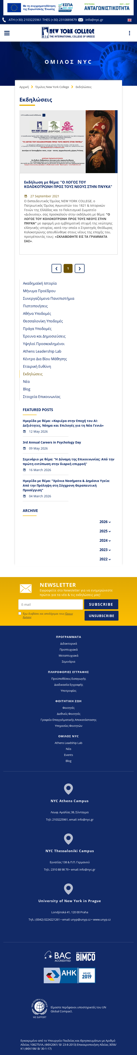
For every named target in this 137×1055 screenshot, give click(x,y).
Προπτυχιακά (69, 649)
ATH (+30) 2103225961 (25, 20)
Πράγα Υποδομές (37, 328)
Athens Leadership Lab (42, 351)
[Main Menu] (7, 33)
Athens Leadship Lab (68, 743)
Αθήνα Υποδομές (37, 313)
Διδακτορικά (68, 643)
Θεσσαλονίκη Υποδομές (43, 321)
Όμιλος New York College (52, 87)
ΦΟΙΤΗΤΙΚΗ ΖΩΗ (68, 701)
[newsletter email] (50, 604)
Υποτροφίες (68, 691)
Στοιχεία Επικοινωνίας (41, 396)
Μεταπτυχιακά (68, 655)
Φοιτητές (68, 708)
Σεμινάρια (68, 661)
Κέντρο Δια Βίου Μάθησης (45, 358)
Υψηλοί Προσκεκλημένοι (43, 343)
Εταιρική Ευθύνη (37, 366)
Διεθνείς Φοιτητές (68, 714)
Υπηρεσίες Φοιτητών (68, 726)
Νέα (26, 381)
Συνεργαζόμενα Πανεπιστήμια (48, 298)
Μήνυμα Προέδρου (39, 290)
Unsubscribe (101, 615)
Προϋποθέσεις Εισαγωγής (68, 679)
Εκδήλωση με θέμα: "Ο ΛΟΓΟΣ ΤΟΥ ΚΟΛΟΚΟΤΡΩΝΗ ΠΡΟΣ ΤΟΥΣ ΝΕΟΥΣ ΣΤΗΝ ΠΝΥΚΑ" (68, 184)
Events (68, 755)
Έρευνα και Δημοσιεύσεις (44, 336)
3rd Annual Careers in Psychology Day (52, 442)
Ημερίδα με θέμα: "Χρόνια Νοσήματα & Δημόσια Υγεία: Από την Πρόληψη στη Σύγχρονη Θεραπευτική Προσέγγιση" (66, 485)
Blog (26, 389)
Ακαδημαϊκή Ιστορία (40, 283)
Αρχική (24, 87)
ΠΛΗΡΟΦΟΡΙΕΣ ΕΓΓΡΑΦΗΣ (68, 672)
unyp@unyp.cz (81, 919)
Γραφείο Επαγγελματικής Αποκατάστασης (68, 720)
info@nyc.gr (94, 20)
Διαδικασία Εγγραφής (68, 685)
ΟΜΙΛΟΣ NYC (68, 736)
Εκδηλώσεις (83, 87)
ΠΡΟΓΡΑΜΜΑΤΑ (68, 637)
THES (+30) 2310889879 (59, 20)
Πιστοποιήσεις (35, 306)
